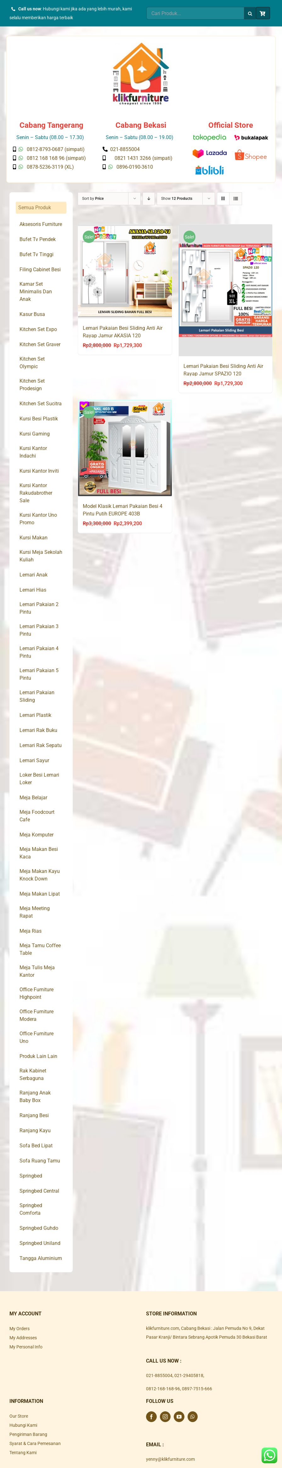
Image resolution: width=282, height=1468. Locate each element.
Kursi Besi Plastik (39, 419)
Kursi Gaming (35, 434)
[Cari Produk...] (195, 13)
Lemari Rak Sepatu (41, 745)
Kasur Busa (32, 314)
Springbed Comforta (31, 1209)
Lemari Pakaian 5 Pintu (39, 674)
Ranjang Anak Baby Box (35, 1096)
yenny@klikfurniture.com (170, 1459)
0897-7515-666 (197, 1388)
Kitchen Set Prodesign (32, 384)
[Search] (250, 13)
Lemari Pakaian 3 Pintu (39, 630)
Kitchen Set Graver (40, 344)
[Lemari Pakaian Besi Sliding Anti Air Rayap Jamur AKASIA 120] (125, 271)
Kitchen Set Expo (38, 329)
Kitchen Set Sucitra (41, 404)
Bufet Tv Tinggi (37, 254)
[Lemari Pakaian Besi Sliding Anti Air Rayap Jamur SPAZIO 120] (225, 290)
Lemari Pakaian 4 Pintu (39, 652)
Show (176, 198)
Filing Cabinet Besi (40, 270)
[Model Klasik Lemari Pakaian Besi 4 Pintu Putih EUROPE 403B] (125, 448)
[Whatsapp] (193, 1416)
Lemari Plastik (35, 715)
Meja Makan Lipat (40, 894)
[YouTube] (179, 1416)
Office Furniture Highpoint (37, 993)
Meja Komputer (37, 835)
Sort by (93, 198)
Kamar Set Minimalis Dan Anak (36, 291)
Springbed (31, 1176)
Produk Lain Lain (38, 1056)
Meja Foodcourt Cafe (37, 816)
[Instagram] (165, 1416)
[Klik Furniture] (141, 44)
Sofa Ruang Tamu (40, 1161)
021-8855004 (159, 1375)
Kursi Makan (34, 538)
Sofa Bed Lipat (36, 1146)
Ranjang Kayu (35, 1130)
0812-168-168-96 (163, 1388)
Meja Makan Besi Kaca (39, 853)
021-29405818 (188, 1375)
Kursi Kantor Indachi (33, 452)
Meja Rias (31, 931)
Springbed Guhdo (39, 1228)
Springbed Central (39, 1191)
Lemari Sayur (34, 760)
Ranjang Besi (34, 1115)
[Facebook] (151, 1416)
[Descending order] (149, 198)
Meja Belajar (33, 798)
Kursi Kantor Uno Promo (38, 519)
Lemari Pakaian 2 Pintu (39, 608)
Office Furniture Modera (37, 1015)
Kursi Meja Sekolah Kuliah (41, 556)
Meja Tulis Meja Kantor (37, 971)
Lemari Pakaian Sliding (37, 696)
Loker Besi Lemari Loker (39, 778)
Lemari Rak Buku (38, 730)
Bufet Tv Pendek (38, 239)
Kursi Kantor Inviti (39, 471)
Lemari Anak (34, 575)
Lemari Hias (33, 590)
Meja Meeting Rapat (35, 912)
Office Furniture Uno (37, 1037)
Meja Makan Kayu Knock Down (40, 875)
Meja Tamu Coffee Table (40, 949)
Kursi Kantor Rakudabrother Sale (36, 492)
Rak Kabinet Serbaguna (33, 1074)
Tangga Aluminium (41, 1258)
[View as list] (235, 199)
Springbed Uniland (40, 1243)
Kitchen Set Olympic (32, 362)
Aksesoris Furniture (41, 224)
